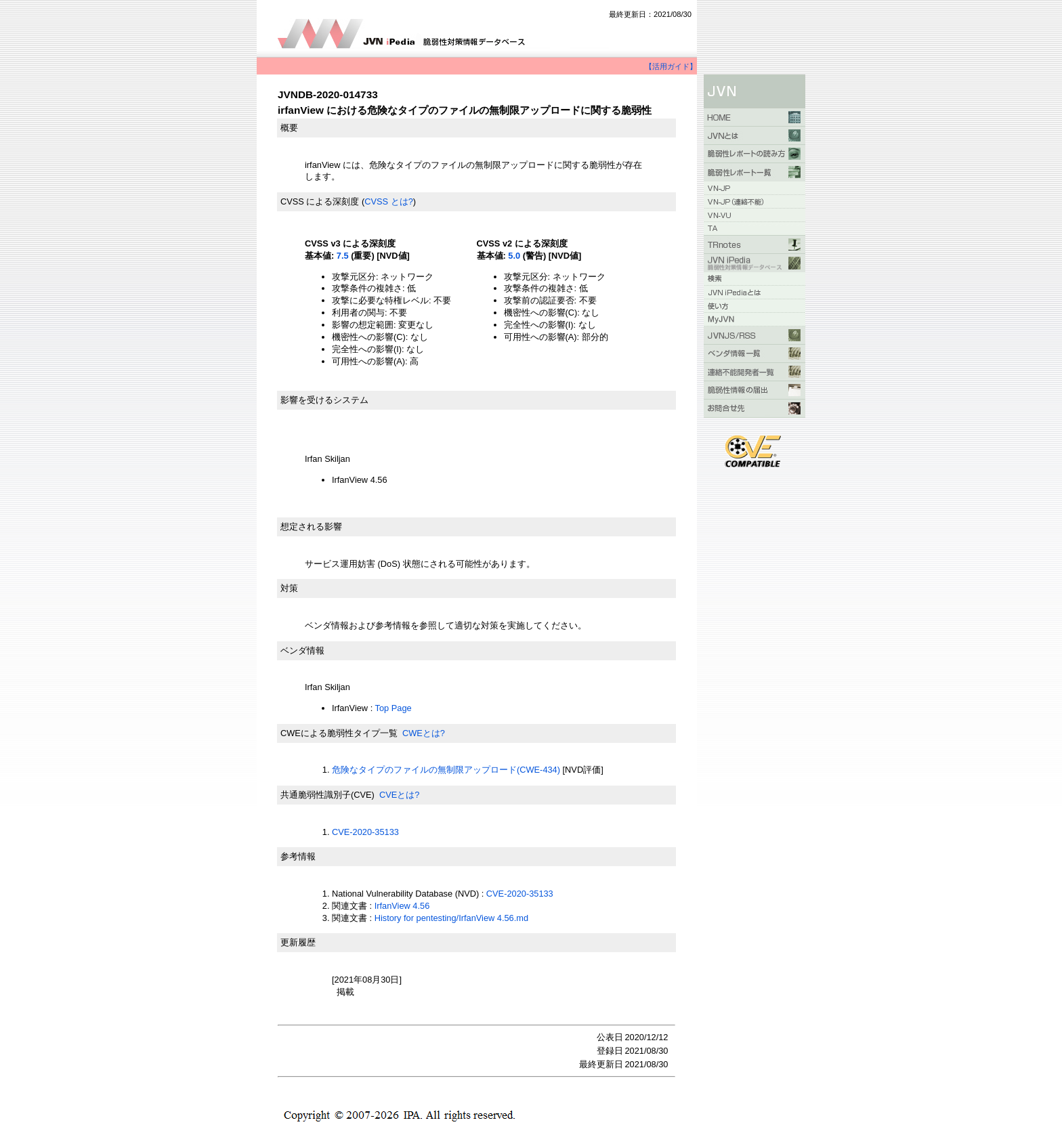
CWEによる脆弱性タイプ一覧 (339, 733)
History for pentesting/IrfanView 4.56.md (451, 918)
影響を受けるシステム (324, 400)
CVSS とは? (388, 201)
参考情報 (298, 856)
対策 (289, 588)
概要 (289, 128)
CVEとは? (399, 795)
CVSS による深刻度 (319, 201)
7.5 (343, 256)
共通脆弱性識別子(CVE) (327, 795)
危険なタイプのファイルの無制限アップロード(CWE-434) (446, 770)
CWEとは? (423, 733)
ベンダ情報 (302, 650)
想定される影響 (311, 526)
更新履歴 (298, 942)
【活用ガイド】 (671, 66)
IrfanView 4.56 (402, 906)
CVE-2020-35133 (365, 832)
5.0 (514, 256)
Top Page (393, 708)
